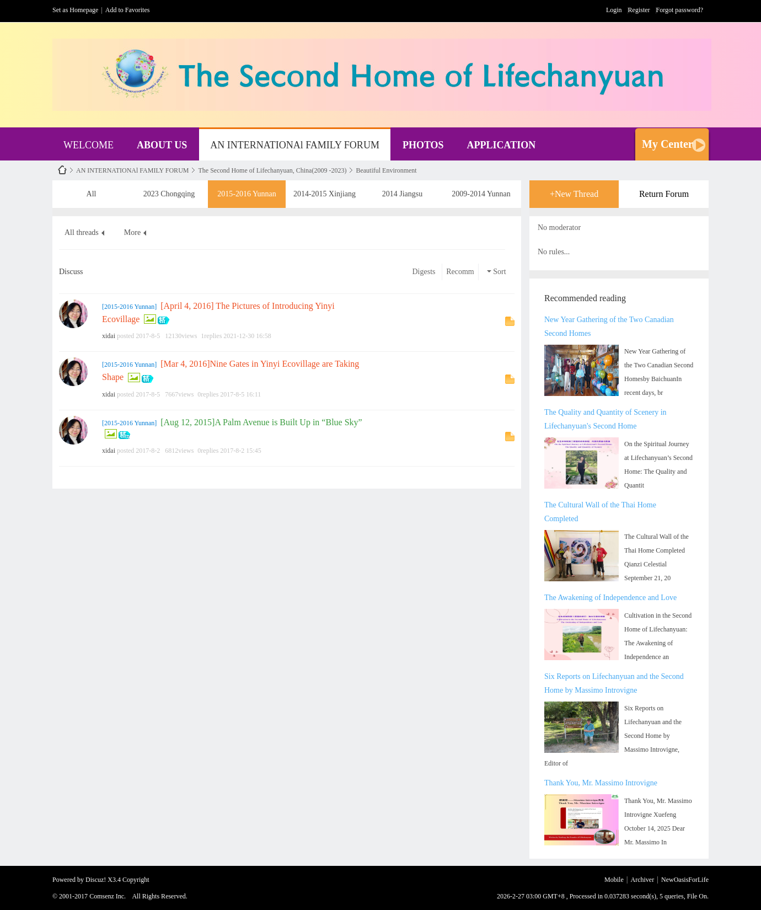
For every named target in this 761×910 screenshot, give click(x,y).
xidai (108, 336)
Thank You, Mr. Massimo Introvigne (600, 783)
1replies (211, 336)
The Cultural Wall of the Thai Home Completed (600, 512)
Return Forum (664, 194)
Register (639, 10)
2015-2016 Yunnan (129, 307)
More (132, 232)
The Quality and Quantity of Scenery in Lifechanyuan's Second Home (605, 419)
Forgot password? (679, 10)
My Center (667, 144)
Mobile (614, 880)
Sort (496, 271)
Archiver (643, 880)
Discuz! (95, 880)
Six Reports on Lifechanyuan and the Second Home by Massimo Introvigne (614, 683)
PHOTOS (423, 145)
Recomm (460, 271)
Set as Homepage (75, 10)
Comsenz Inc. (107, 896)
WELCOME (88, 145)
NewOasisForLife (62, 170)
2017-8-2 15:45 (240, 450)
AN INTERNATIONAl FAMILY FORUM (294, 145)
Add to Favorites (127, 10)
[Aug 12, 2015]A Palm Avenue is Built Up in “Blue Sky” (261, 422)
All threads (82, 232)
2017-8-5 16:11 (240, 394)
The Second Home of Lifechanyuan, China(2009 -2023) (272, 170)
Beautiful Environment (386, 170)
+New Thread (574, 194)
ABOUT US (162, 145)
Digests (424, 271)
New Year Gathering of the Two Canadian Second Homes (609, 326)
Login (614, 10)
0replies (207, 394)
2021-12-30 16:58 (247, 336)
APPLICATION (501, 145)
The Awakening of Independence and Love (610, 597)
